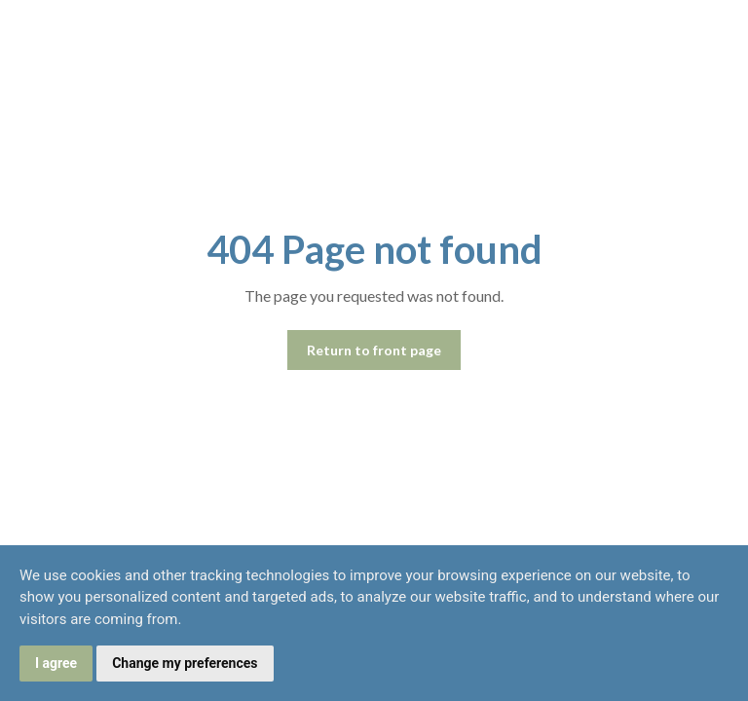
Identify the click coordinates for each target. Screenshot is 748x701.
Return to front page (374, 350)
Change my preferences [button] (184, 663)
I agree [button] (56, 663)
